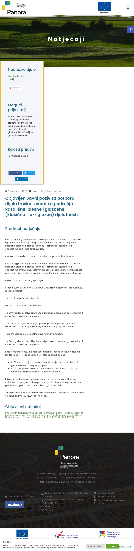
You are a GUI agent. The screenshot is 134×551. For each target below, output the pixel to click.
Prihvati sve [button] (112, 546)
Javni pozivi (38, 191)
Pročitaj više (125, 546)
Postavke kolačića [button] (95, 546)
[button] (130, 29)
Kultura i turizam (53, 191)
